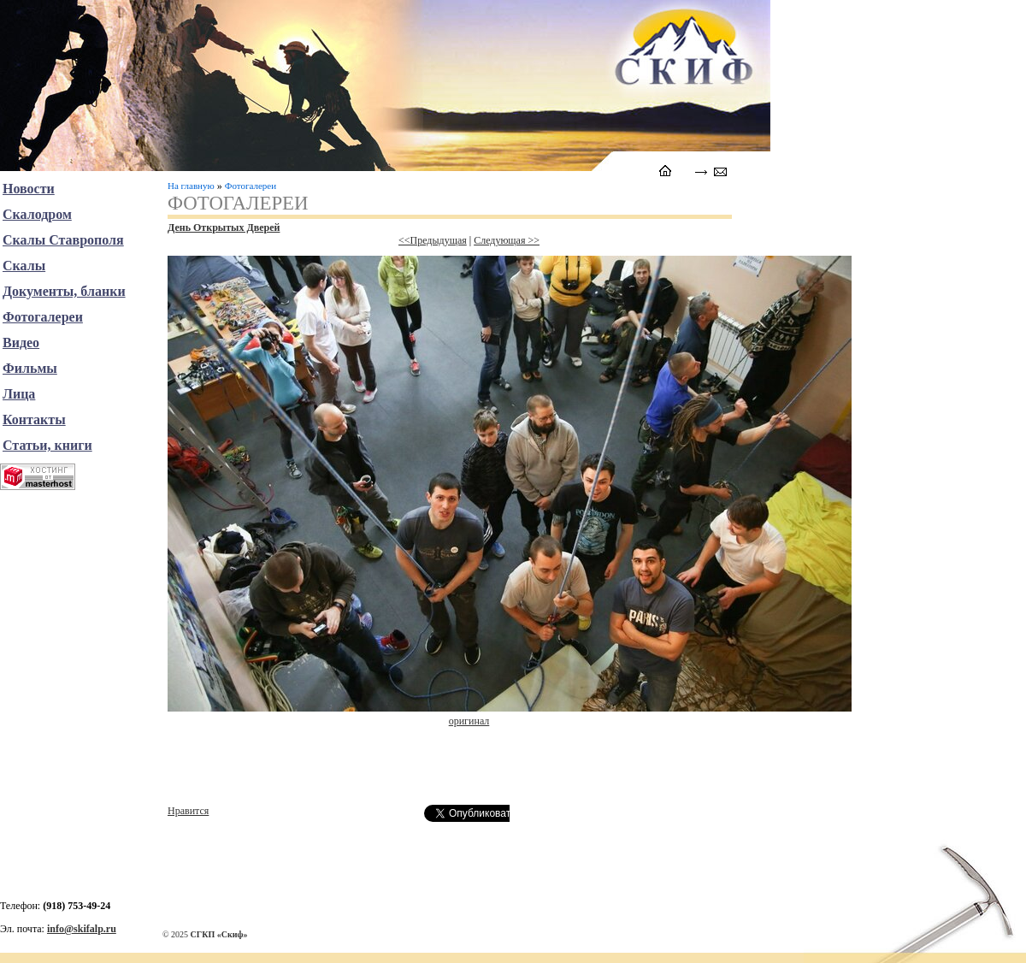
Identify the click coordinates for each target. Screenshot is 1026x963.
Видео (21, 342)
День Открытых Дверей (224, 227)
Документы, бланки (64, 291)
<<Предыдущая (432, 240)
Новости (29, 188)
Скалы (24, 265)
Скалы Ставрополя (63, 240)
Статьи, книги (47, 445)
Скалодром (37, 214)
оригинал (469, 721)
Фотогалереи (250, 185)
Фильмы (30, 368)
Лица (19, 394)
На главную (191, 185)
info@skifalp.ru (81, 929)
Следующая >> (507, 240)
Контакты (34, 419)
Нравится (188, 811)
